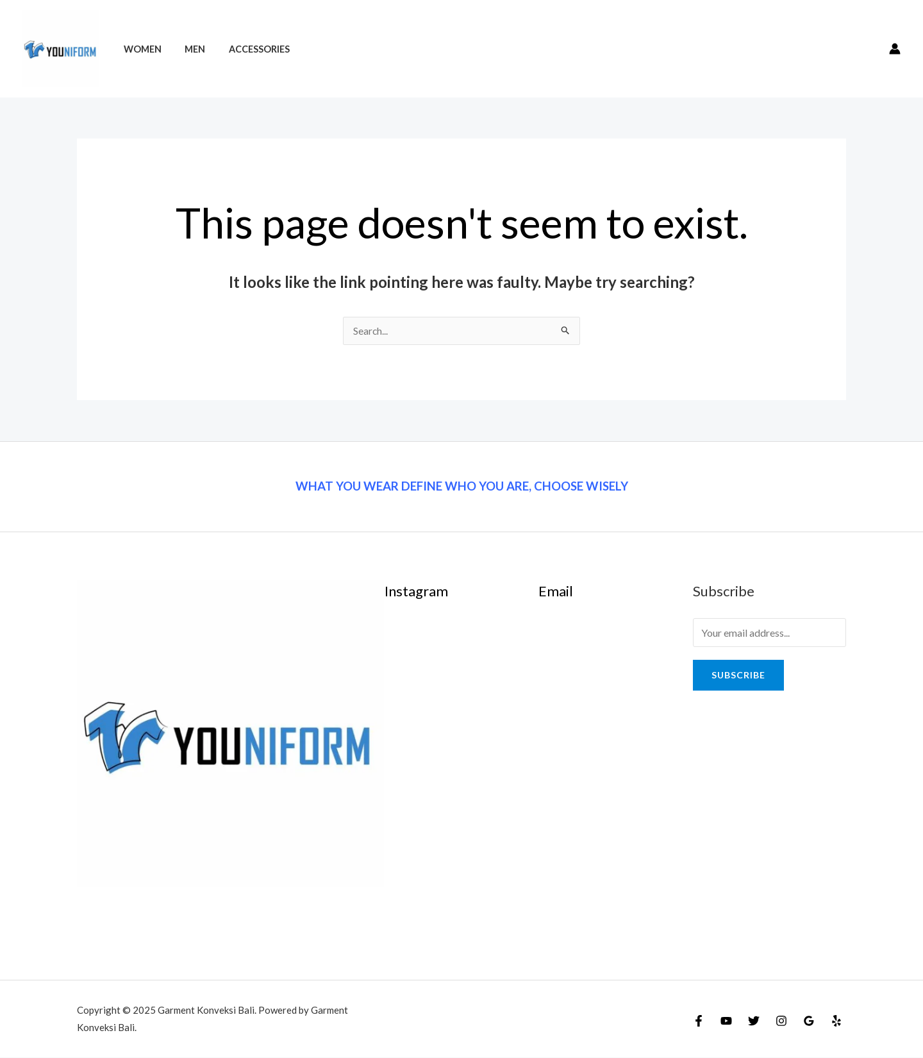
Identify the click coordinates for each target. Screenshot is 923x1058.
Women (140, 49)
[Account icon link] (895, 49)
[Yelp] (836, 1021)
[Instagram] (781, 1021)
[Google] (809, 1021)
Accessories (247, 49)
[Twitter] (754, 1021)
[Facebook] (698, 1021)
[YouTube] (726, 1021)
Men (188, 49)
